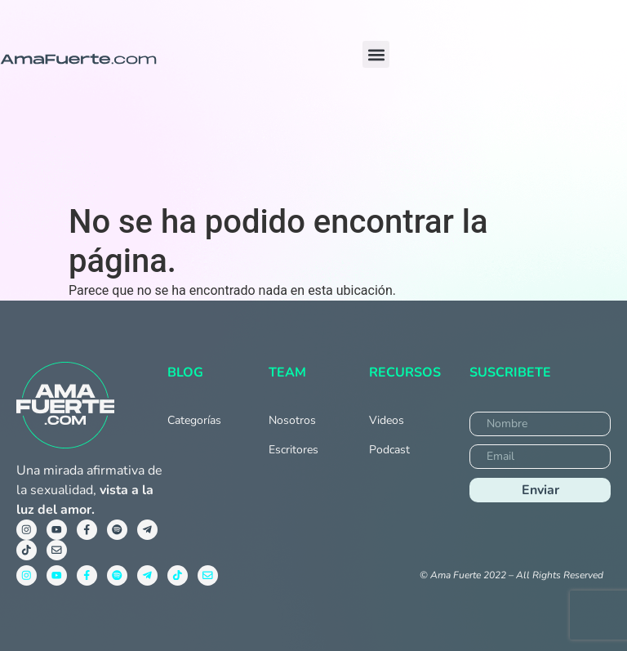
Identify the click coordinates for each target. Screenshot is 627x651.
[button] (375, 54)
